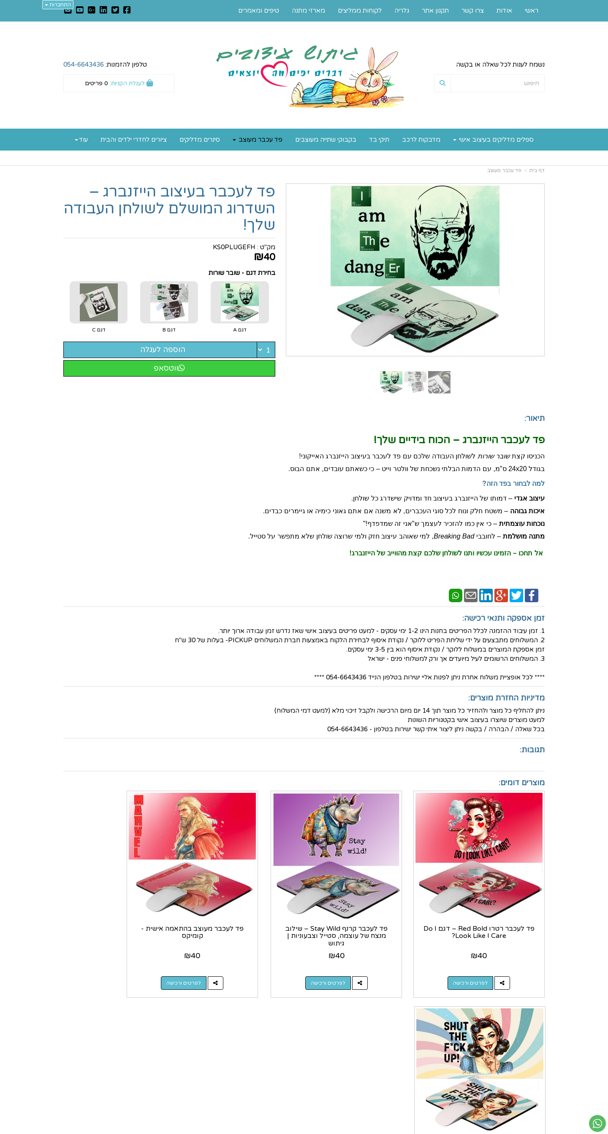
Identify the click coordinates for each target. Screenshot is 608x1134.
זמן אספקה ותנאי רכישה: (503, 618)
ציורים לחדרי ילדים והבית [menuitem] (133, 139)
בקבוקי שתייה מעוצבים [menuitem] (325, 139)
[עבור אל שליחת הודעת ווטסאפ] (597, 1123)
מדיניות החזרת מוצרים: (506, 698)
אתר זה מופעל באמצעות (304, 1128)
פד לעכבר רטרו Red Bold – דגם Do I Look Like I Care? (489, 912)
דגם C (99, 330)
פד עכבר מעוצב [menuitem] (257, 139)
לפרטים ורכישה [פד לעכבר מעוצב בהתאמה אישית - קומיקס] (234, 962)
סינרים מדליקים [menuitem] (199, 139)
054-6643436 (83, 64)
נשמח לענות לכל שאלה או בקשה (500, 64)
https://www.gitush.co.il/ (263, 1019)
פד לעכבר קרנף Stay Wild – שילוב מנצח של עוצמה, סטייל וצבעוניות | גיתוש (365, 915)
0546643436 (384, 1055)
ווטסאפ (169, 368)
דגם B (169, 330)
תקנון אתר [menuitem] (435, 10)
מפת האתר (526, 1007)
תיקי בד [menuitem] (379, 139)
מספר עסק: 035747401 (388, 1046)
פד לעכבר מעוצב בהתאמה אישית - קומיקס (242, 912)
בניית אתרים (270, 1128)
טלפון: (413, 1055)
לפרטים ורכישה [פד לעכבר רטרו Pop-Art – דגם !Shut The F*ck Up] (110, 962)
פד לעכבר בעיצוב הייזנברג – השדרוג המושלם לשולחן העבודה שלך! (169, 208)
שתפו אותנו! (282, 1037)
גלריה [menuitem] (401, 10)
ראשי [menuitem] (531, 10)
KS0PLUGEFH (234, 247)
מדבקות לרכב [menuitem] (421, 139)
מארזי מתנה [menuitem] (308, 10)
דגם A (240, 330)
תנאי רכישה (406, 1065)
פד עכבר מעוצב (504, 170)
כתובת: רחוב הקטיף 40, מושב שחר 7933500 (373, 1033)
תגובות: (532, 749)
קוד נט (290, 1128)
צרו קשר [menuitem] (472, 10)
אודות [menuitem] (504, 10)
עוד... (166, 1007)
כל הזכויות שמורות (519, 1096)
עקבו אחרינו (278, 1007)
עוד (81, 139)
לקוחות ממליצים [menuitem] (360, 10)
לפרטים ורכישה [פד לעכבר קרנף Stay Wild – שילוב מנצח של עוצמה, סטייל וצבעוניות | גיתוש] (357, 962)
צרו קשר (407, 1007)
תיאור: (534, 418)
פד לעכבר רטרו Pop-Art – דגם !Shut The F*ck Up (119, 912)
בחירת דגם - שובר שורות (242, 273)
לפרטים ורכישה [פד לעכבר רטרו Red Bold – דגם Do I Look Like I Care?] (481, 962)
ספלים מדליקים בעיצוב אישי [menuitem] (493, 139)
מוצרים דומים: (522, 782)
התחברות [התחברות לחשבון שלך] (58, 5)
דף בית (537, 170)
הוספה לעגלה (162, 349)
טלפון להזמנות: (105, 64)
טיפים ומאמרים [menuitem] (258, 10)
